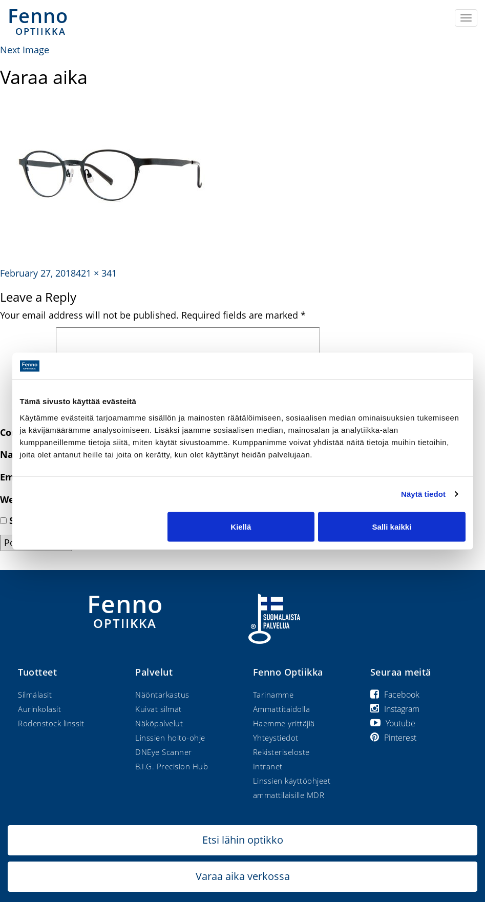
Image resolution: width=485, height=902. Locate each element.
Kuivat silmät (158, 709)
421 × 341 (96, 273)
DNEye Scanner (163, 752)
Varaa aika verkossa (243, 876)
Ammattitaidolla (281, 709)
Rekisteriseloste (281, 752)
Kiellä (240, 526)
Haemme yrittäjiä (284, 723)
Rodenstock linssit (51, 723)
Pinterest (393, 737)
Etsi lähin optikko (242, 840)
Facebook (394, 694)
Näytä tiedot (423, 494)
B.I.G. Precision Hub (171, 766)
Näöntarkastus (162, 694)
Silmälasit (35, 694)
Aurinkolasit (39, 709)
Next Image (24, 50)
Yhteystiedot (276, 737)
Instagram (394, 709)
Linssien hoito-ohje (170, 737)
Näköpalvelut (159, 723)
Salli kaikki (392, 526)
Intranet (268, 766)
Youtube (392, 723)
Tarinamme (273, 694)
